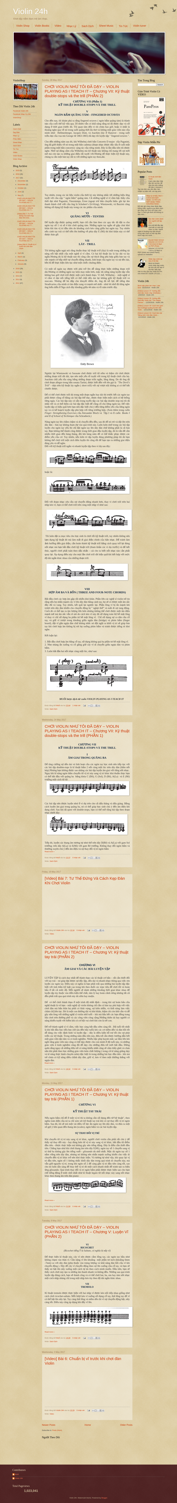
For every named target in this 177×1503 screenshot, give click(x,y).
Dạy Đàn (16, 132)
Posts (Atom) (57, 1430)
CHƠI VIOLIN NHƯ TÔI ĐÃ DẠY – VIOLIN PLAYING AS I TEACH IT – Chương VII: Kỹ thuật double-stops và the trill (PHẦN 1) (87, 731)
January (21, 264)
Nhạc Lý (71, 26)
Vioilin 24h (60, 930)
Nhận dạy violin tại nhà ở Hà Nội (155, 260)
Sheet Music (106, 25)
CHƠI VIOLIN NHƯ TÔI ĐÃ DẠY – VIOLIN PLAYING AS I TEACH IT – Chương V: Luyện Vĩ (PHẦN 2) (86, 1232)
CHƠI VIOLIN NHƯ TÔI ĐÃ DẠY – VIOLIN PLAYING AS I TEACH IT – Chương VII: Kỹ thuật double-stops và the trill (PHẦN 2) (87, 91)
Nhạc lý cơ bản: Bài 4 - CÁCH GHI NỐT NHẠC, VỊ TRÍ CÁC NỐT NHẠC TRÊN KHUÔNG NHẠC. (154, 200)
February (21, 260)
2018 (18, 174)
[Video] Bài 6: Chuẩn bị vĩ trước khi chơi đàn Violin (26, 246)
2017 (18, 178)
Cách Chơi (17, 129)
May (19, 195)
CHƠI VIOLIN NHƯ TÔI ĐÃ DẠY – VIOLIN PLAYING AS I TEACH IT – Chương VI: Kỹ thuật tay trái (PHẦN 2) (86, 952)
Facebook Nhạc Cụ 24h (22, 114)
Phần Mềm (17, 139)
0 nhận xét (76, 858)
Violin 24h (30, 11)
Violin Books (42, 25)
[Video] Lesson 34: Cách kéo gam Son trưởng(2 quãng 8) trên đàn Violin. (150, 308)
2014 (18, 276)
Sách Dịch (88, 26)
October (21, 188)
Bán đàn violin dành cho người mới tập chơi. (156, 221)
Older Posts (126, 1425)
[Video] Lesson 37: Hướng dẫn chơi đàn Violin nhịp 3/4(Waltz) (149, 292)
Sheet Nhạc (17, 142)
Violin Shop (23, 25)
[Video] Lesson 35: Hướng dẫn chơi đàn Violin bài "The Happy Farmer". (149, 300)
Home (87, 1425)
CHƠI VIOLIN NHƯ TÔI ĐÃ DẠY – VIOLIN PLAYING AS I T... (26, 200)
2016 (18, 269)
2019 (18, 170)
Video (58, 25)
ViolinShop (17, 118)
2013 (18, 279)
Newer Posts (48, 1425)
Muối (58, 705)
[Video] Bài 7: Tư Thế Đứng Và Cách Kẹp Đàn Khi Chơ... (25, 216)
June (20, 192)
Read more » (49, 852)
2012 (18, 283)
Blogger (104, 1498)
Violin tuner (139, 25)
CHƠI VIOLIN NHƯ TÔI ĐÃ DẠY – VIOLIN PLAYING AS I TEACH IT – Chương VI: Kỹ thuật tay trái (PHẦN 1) (86, 1094)
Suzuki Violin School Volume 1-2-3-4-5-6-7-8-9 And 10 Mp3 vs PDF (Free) (156, 243)
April (20, 253)
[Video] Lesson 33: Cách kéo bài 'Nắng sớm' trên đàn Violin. (150, 314)
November (22, 184)
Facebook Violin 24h (20, 111)
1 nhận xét (76, 705)
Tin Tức (123, 26)
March (20, 257)
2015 (18, 272)
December (22, 181)
